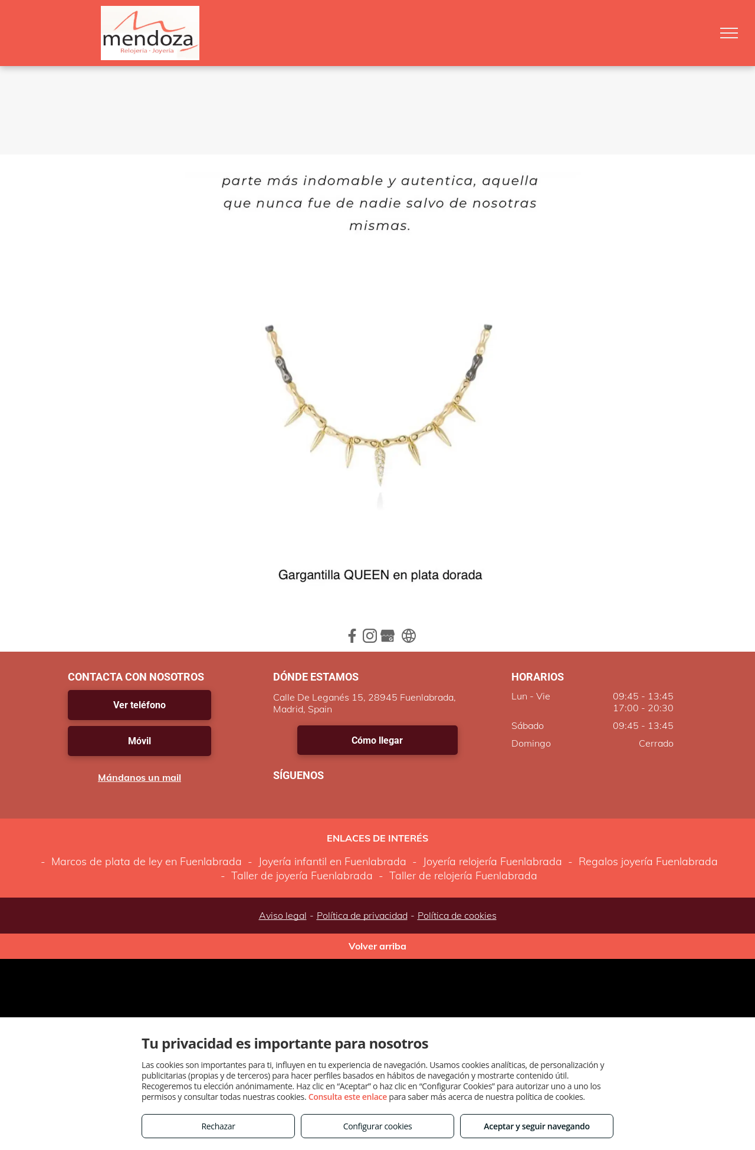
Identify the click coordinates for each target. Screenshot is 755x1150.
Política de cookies (457, 915)
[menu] (729, 33)
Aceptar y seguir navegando (536, 1126)
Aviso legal (283, 915)
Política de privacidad (362, 915)
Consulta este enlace (347, 1096)
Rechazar (218, 1126)
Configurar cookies (377, 1126)
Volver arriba (377, 946)
